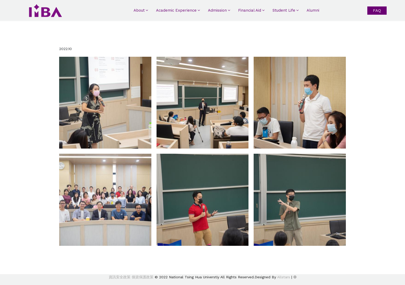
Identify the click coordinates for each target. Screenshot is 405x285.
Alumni (313, 10)
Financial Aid (249, 10)
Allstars (283, 277)
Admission (217, 10)
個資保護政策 (141, 277)
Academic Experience (176, 10)
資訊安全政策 (119, 277)
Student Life (283, 10)
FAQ (377, 10)
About (139, 10)
